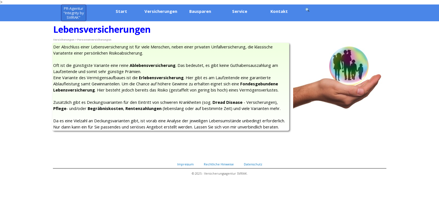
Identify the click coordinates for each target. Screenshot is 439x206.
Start (121, 11)
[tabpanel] (170, 87)
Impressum (185, 164)
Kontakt (279, 11)
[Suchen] (308, 10)
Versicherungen (160, 11)
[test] (73, 12)
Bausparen (200, 11)
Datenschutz (253, 164)
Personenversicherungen (94, 39)
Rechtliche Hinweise (219, 164)
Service (239, 11)
